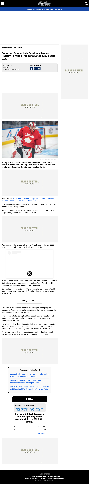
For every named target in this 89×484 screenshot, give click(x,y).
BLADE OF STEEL (7, 47)
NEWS (20, 47)
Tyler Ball (5, 67)
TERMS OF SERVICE (31, 478)
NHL (15, 47)
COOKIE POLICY (59, 478)
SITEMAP (43, 480)
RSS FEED (38, 480)
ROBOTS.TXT (50, 480)
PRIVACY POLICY (46, 478)
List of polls (41, 433)
